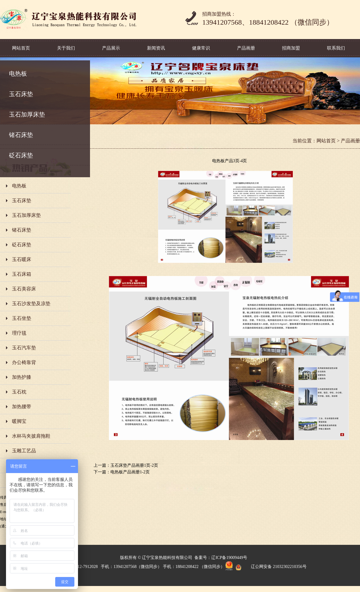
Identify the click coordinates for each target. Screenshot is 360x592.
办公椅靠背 (24, 362)
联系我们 (336, 48)
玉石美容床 (24, 288)
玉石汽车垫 (24, 347)
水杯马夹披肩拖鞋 (31, 436)
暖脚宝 (19, 421)
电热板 (18, 73)
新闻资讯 (156, 48)
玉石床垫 (21, 94)
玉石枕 (19, 391)
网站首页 (21, 48)
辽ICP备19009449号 (229, 557)
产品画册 (246, 48)
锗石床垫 (21, 135)
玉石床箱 (21, 274)
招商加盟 (291, 48)
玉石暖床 (21, 259)
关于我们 (66, 48)
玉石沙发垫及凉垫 (31, 303)
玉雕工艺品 (24, 450)
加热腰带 (21, 406)
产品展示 (111, 48)
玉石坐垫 (21, 318)
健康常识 (201, 48)
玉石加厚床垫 (27, 114)
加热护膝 (21, 377)
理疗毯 (19, 332)
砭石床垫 (21, 155)
